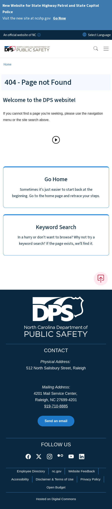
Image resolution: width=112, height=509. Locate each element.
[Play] (56, 140)
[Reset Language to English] (84, 35)
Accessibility (20, 479)
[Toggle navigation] (106, 49)
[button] (93, 49)
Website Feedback (81, 471)
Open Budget (56, 487)
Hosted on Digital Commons (56, 499)
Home (7, 64)
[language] (99, 35)
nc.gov (56, 471)
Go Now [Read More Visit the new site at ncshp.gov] (59, 18)
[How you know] (39, 35)
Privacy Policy (91, 479)
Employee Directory (31, 471)
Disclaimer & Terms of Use (55, 479)
